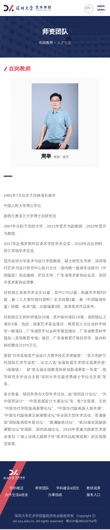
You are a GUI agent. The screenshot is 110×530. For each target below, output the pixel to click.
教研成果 (94, 489)
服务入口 (94, 495)
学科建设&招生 (67, 489)
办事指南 (55, 495)
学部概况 (16, 489)
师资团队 (42, 489)
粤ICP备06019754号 (81, 522)
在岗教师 (45, 43)
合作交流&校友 (16, 495)
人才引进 (64, 43)
